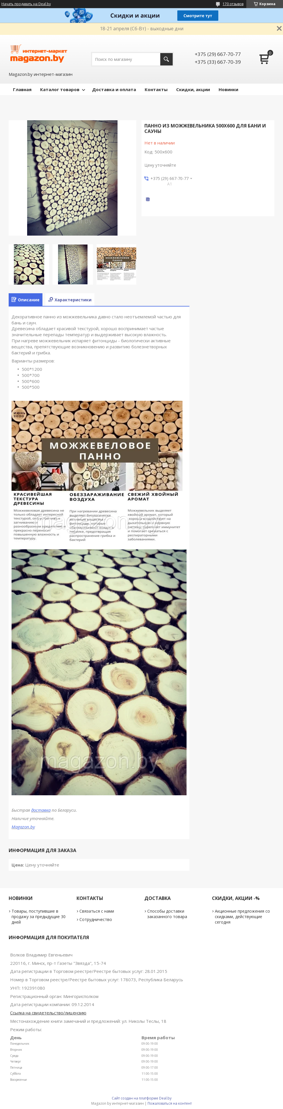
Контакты (156, 89)
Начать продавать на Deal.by (26, 4)
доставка (41, 810)
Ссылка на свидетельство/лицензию (48, 1013)
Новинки (228, 89)
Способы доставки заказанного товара (167, 913)
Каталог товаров (59, 89)
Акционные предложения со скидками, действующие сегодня (242, 916)
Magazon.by (23, 827)
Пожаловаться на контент (170, 1103)
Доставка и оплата (114, 89)
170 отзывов (233, 3)
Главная (22, 89)
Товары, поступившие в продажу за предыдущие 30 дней (39, 916)
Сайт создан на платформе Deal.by (142, 1098)
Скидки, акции (193, 89)
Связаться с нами (96, 911)
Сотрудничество (95, 919)
